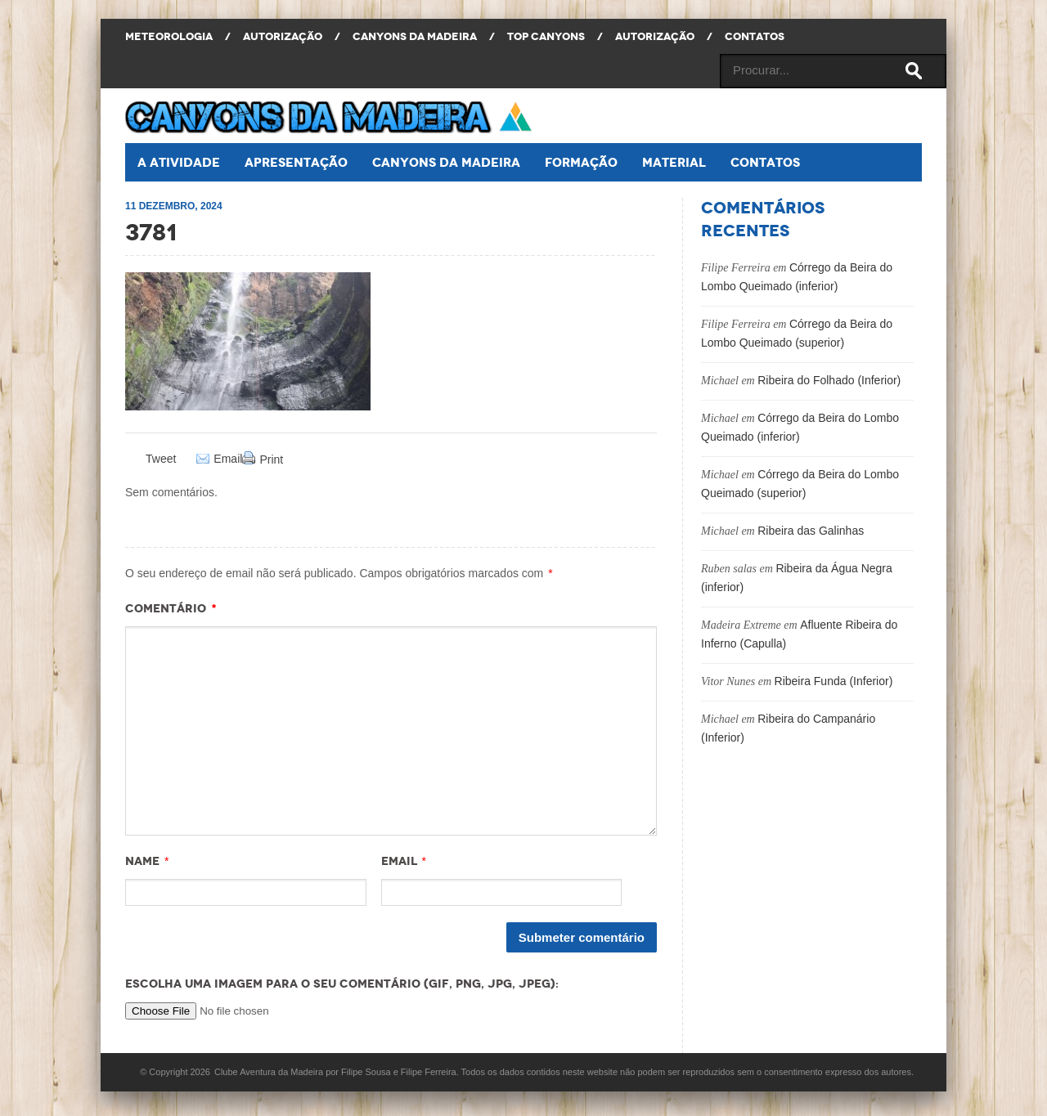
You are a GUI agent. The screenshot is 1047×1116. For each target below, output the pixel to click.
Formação (581, 162)
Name (142, 861)
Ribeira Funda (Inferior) (834, 681)
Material (674, 162)
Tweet (161, 458)
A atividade (178, 162)
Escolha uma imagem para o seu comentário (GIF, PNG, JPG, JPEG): (342, 983)
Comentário (171, 608)
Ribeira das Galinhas (810, 530)
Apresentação (296, 162)
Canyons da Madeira (446, 162)
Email (227, 459)
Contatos (765, 162)
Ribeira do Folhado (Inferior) (829, 380)
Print (271, 459)
